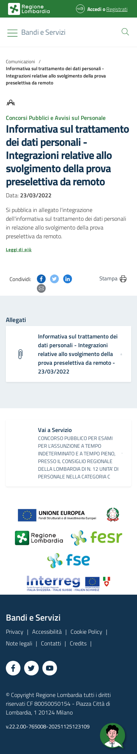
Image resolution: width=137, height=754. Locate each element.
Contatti (51, 643)
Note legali (19, 643)
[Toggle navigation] (12, 33)
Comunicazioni (20, 61)
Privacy (14, 631)
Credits (78, 643)
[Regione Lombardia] (43, 32)
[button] (123, 31)
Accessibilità (47, 631)
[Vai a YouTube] (49, 668)
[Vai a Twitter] (31, 668)
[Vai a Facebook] (13, 668)
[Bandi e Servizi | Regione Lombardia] (29, 9)
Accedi (94, 9)
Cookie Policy (86, 631)
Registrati (117, 9)
